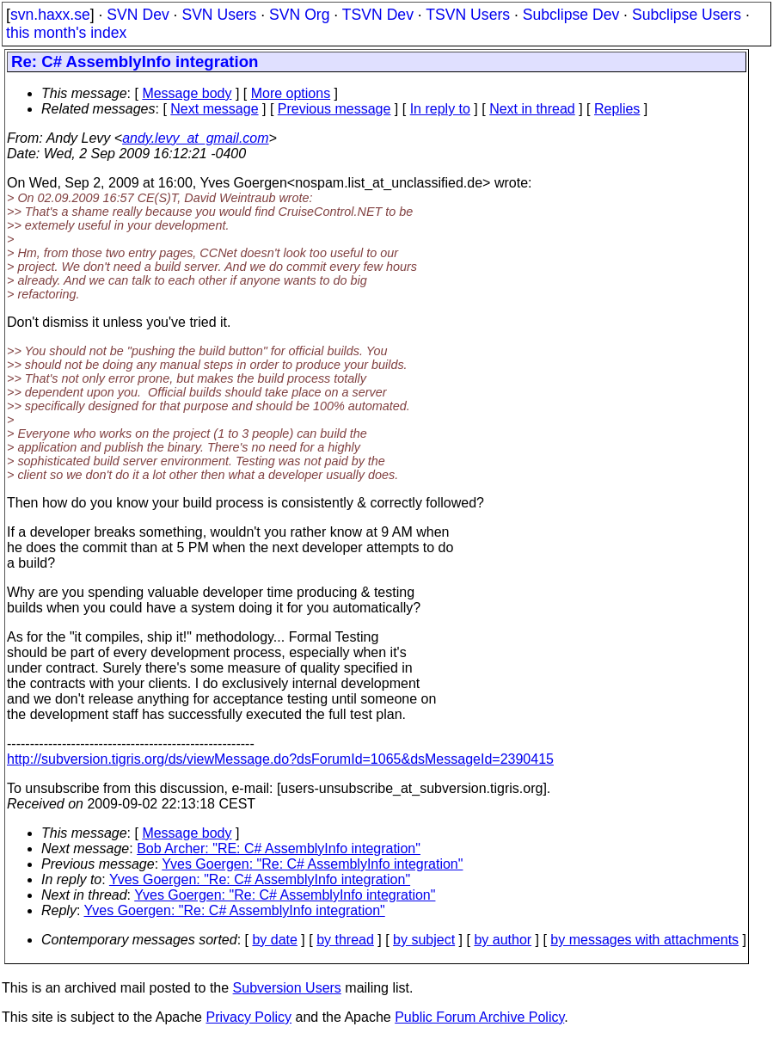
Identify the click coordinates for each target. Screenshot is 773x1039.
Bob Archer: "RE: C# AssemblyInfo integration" (278, 848)
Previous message (334, 108)
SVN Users (218, 14)
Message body (186, 93)
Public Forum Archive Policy (479, 1017)
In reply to (440, 108)
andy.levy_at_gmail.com (195, 138)
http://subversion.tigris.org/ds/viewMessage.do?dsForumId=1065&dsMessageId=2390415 (280, 759)
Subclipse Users (686, 14)
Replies (617, 108)
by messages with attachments (644, 939)
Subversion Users (287, 988)
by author (502, 939)
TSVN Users (468, 14)
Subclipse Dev (571, 14)
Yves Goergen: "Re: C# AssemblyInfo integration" (312, 864)
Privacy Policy (248, 1017)
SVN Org (299, 14)
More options (291, 93)
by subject (424, 939)
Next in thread (532, 108)
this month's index (66, 32)
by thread (345, 939)
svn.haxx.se (50, 14)
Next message (214, 108)
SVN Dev (138, 14)
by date (274, 939)
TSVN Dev (378, 14)
